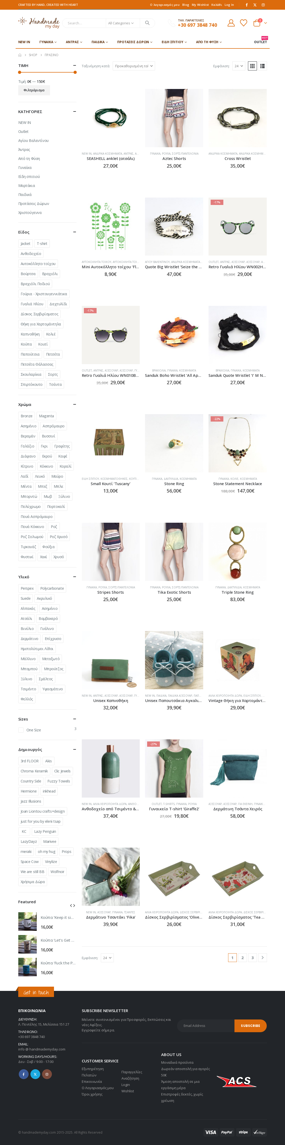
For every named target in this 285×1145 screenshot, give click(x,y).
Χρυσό (58, 556)
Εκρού (47, 456)
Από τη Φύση (207, 42)
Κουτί (43, 344)
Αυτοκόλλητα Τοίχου (96, 262)
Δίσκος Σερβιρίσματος (195, 912)
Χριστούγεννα (30, 212)
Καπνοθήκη (30, 334)
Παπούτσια (30, 354)
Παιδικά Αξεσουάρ (180, 695)
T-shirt (42, 243)
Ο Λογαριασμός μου (98, 1087)
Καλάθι (216, 5)
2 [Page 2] (242, 957)
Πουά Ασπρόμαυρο (37, 516)
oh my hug (46, 851)
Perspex (27, 588)
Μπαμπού (29, 668)
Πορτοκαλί (56, 506)
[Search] (147, 23)
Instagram (47, 1074)
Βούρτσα (28, 273)
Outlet (214, 262)
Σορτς (53, 374)
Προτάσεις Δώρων (133, 42)
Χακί (43, 556)
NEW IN (24, 42)
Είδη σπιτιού (172, 42)
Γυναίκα (46, 42)
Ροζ (54, 526)
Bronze (27, 415)
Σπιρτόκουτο (32, 384)
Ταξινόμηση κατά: (96, 66)
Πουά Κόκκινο (32, 526)
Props (66, 851)
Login (125, 1084)
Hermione (29, 791)
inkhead (49, 791)
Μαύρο (57, 476)
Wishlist (127, 1091)
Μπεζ (42, 486)
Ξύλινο (64, 496)
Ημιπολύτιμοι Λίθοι (37, 648)
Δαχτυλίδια (171, 479)
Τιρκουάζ (28, 546)
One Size (33, 729)
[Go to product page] (111, 118)
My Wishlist (200, 5)
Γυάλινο (47, 628)
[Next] (262, 957)
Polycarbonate (52, 588)
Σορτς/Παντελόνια (185, 153)
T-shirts (169, 804)
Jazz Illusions (31, 801)
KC (24, 831)
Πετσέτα (53, 354)
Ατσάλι (26, 618)
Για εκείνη (245, 804)
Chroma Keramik (34, 770)
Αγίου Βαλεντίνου (157, 262)
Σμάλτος (46, 678)
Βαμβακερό (48, 618)
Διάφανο (28, 456)
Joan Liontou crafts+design (43, 811)
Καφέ (62, 456)
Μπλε (58, 486)
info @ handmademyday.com (41, 1049)
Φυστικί (27, 556)
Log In (229, 5)
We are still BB (32, 871)
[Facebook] (246, 4)
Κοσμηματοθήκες (114, 479)
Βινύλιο (27, 628)
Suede (26, 598)
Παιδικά (98, 42)
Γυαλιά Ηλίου (32, 303)
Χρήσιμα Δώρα (33, 881)
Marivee (49, 841)
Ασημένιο (29, 425)
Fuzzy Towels (58, 781)
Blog (185, 5)
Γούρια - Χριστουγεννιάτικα (44, 293)
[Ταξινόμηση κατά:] (134, 65)
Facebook (24, 1074)
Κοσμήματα (187, 370)
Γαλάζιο (27, 446)
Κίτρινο (27, 466)
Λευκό (40, 476)
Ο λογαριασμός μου (165, 5)
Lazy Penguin (45, 831)
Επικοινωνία (92, 1081)
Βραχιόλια (159, 370)
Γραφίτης (62, 446)
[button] (252, 65)
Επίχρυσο (53, 638)
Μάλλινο (28, 658)
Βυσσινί (48, 436)
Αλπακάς (28, 608)
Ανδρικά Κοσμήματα (107, 153)
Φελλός (27, 698)
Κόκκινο (46, 466)
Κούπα (26, 344)
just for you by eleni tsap (41, 821)
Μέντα (26, 486)
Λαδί (25, 476)
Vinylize (51, 861)
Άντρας (72, 42)
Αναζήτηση (130, 1078)
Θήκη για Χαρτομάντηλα (41, 323)
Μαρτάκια (26, 185)
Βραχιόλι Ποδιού (35, 283)
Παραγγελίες (131, 1072)
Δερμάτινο (29, 638)
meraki (26, 851)
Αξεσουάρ (238, 262)
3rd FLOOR (30, 760)
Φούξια (48, 546)
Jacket (25, 243)
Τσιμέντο (28, 688)
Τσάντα (55, 384)
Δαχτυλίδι (58, 303)
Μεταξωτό (51, 658)
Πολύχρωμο (31, 506)
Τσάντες (129, 912)
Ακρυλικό (44, 598)
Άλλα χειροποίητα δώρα (225, 695)
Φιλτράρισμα (34, 90)
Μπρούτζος (54, 668)
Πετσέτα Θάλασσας (37, 364)
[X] (254, 4)
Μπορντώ (29, 496)
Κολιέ (234, 479)
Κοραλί (65, 466)
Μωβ (48, 496)
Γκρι (44, 446)
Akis (48, 760)
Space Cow (30, 861)
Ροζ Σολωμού (32, 536)
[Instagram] (263, 4)
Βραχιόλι (50, 273)
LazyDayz (29, 841)
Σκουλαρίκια (31, 374)
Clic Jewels (62, 770)
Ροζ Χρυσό (58, 536)
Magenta (46, 415)
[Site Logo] (39, 23)
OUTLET (260, 40)
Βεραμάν (28, 436)
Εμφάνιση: (221, 66)
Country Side (31, 781)
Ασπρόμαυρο (54, 425)
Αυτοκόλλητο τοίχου (38, 263)
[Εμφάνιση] (238, 65)
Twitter (35, 1074)
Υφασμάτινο (52, 688)
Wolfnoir (57, 871)
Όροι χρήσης (92, 1094)
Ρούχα (166, 153)
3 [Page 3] (252, 957)
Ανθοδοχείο (31, 253)
